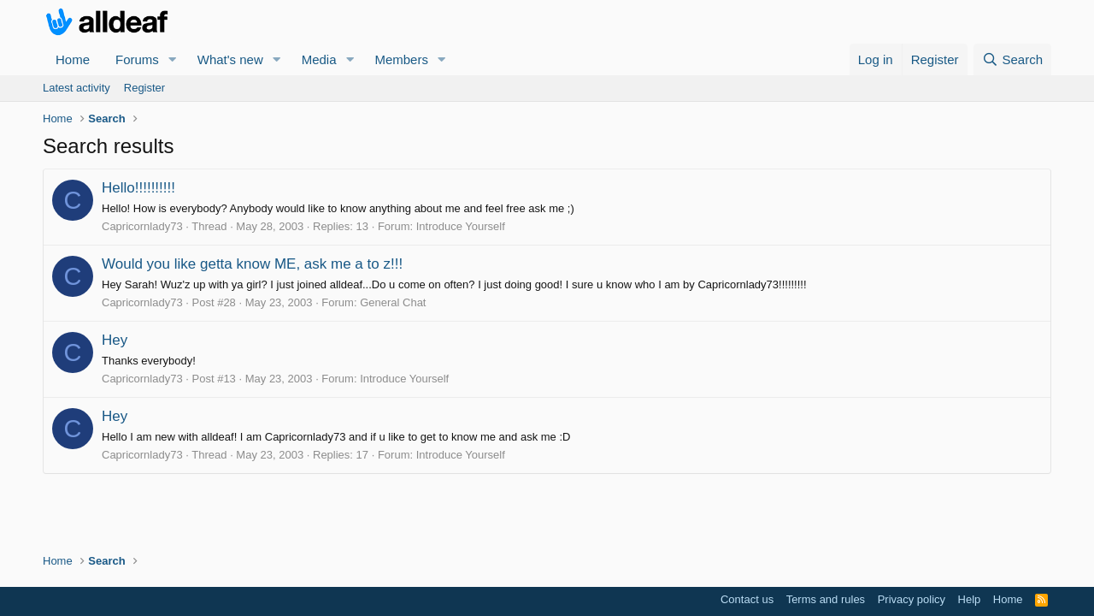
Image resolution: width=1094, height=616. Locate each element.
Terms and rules (825, 599)
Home (73, 59)
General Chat (393, 302)
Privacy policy (911, 599)
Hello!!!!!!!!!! (138, 188)
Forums (137, 59)
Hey (114, 340)
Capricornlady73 (142, 226)
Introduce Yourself (460, 226)
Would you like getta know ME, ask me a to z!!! (252, 264)
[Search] (1012, 59)
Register (144, 87)
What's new (230, 59)
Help (969, 599)
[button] (173, 59)
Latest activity (76, 87)
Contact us (747, 599)
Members (401, 59)
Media (319, 59)
